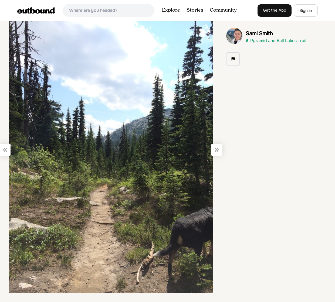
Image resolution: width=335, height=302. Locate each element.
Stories (195, 10)
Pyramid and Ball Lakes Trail (276, 40)
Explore (171, 10)
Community (223, 10)
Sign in (305, 10)
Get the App (274, 10)
